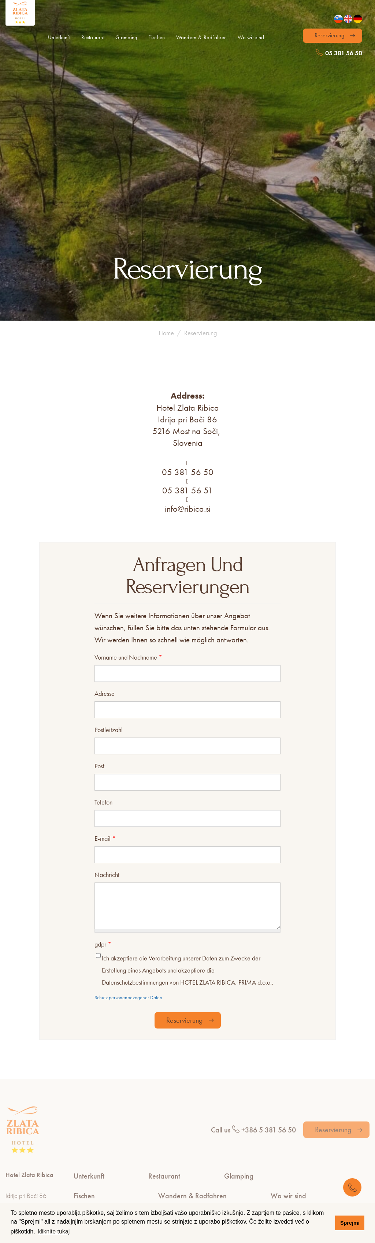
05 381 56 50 (339, 53)
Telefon (103, 666)
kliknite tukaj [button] (54, 1231)
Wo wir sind (251, 37)
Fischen (156, 37)
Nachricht (106, 738)
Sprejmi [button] (350, 1223)
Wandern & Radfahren (201, 37)
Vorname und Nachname (128, 521)
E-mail (105, 702)
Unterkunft (59, 37)
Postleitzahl (108, 593)
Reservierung (329, 35)
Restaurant (92, 37)
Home (166, 197)
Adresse (104, 557)
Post (99, 630)
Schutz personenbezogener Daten (128, 861)
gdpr (102, 808)
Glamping (126, 37)
